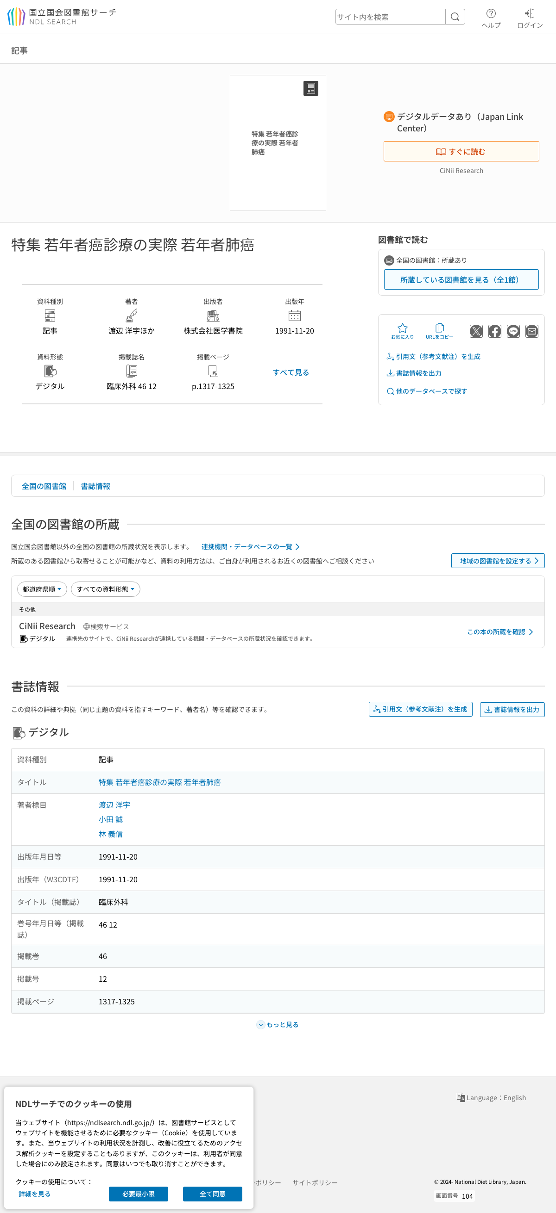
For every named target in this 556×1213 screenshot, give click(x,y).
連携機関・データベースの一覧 (252, 546)
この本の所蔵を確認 (502, 631)
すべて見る (291, 372)
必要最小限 (138, 1193)
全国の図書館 (44, 485)
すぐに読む (461, 151)
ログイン (530, 17)
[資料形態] (105, 589)
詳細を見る (35, 1193)
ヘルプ (491, 17)
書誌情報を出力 (414, 373)
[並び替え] (42, 589)
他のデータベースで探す (427, 391)
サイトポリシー (315, 1182)
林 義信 (111, 833)
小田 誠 (111, 818)
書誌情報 (95, 485)
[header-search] (400, 17)
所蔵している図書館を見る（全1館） (461, 279)
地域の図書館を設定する (501, 560)
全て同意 (213, 1193)
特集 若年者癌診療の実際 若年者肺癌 (160, 781)
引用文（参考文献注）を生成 (433, 356)
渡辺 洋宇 (114, 804)
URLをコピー (440, 331)
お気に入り (402, 331)
